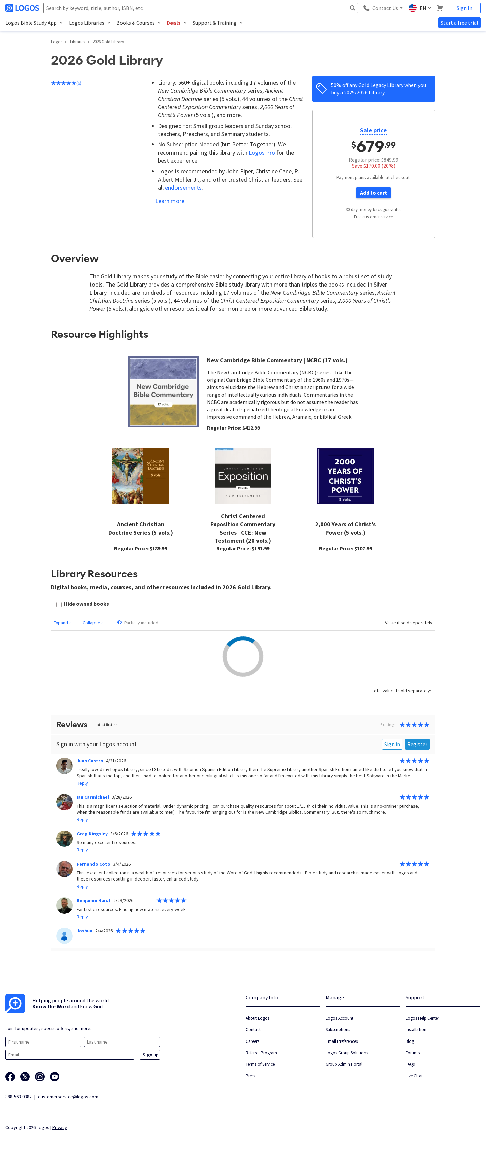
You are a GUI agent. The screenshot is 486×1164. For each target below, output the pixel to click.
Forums (413, 1053)
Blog (410, 1041)
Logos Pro (262, 152)
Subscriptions (338, 1029)
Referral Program (261, 1053)
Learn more (169, 201)
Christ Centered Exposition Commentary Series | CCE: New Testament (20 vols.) (242, 528)
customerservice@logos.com (68, 1096)
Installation (416, 1029)
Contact (253, 1029)
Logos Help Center (422, 1018)
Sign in (392, 744)
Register (417, 744)
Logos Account (339, 1018)
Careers (252, 1041)
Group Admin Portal (344, 1064)
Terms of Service (260, 1064)
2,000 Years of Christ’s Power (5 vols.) (345, 528)
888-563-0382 (18, 1096)
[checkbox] (82, 604)
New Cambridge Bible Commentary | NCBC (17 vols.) (277, 360)
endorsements (183, 187)
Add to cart (373, 192)
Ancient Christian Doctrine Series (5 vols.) (140, 528)
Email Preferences (342, 1041)
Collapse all (94, 622)
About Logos (257, 1018)
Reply (82, 783)
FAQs (410, 1064)
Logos (56, 42)
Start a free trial (459, 22)
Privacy (59, 1127)
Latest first (106, 724)
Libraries (77, 42)
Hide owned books (86, 603)
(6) (66, 83)
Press (250, 1076)
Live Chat (414, 1076)
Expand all (64, 622)
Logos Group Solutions (347, 1053)
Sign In (465, 8)
